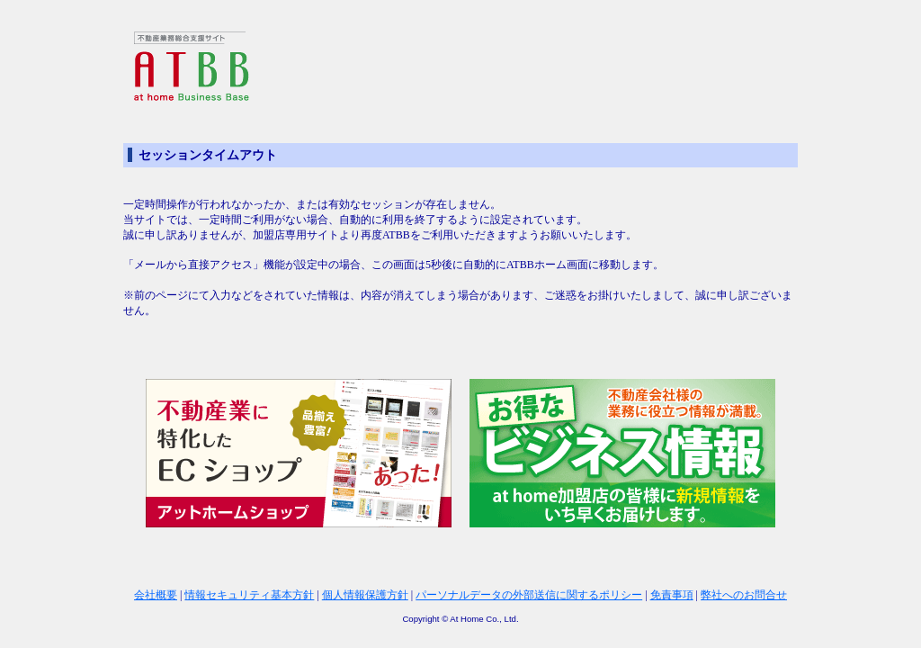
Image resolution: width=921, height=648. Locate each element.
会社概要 (155, 595)
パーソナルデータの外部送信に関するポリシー (529, 595)
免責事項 (671, 595)
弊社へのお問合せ (744, 595)
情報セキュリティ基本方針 (249, 595)
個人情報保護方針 (365, 595)
